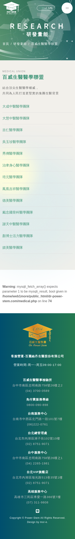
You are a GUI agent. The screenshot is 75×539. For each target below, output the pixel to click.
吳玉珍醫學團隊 (14, 142)
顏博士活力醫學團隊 (17, 236)
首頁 (5, 43)
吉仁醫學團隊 (12, 130)
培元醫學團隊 (12, 177)
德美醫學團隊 (12, 201)
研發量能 (20, 43)
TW (41, 8)
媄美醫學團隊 (12, 248)
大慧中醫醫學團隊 (16, 118)
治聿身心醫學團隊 (16, 165)
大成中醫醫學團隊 (16, 107)
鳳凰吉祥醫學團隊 (16, 189)
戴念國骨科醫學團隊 (17, 212)
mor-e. (44, 522)
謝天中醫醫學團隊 (16, 224)
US (50, 8)
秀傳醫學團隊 (12, 154)
